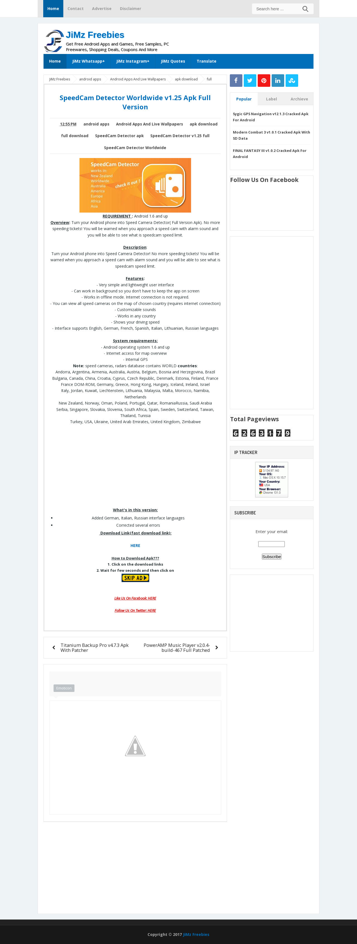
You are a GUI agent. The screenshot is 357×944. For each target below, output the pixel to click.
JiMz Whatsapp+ (88, 61)
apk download (204, 124)
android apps (96, 124)
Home (53, 8)
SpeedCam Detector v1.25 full (179, 135)
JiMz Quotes (173, 61)
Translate (206, 61)
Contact (75, 8)
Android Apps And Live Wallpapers (149, 124)
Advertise (102, 8)
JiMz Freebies (95, 35)
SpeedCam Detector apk (119, 135)
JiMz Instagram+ (132, 61)
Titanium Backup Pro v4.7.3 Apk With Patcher (95, 647)
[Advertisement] (248, 37)
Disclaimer (130, 8)
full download (74, 135)
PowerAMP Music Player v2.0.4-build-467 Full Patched (177, 647)
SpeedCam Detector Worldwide (135, 147)
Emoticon (64, 688)
